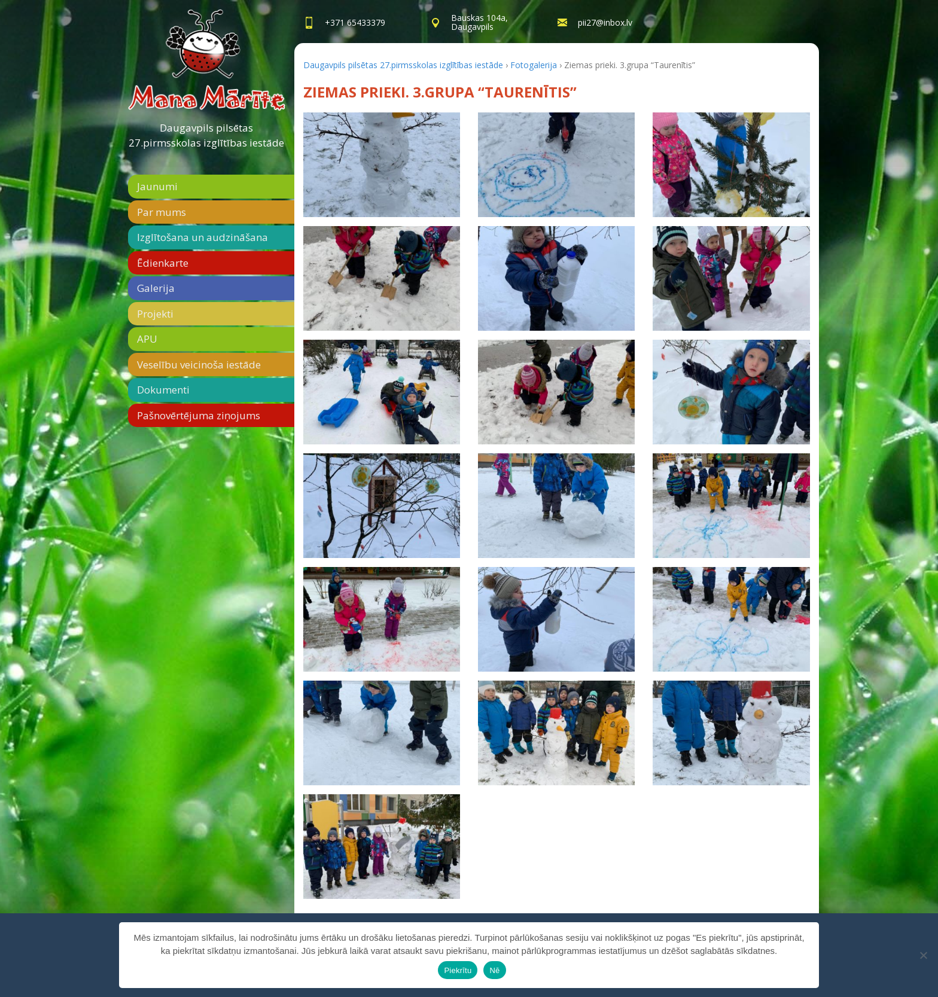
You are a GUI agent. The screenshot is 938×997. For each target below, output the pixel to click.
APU (147, 339)
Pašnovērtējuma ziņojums (198, 415)
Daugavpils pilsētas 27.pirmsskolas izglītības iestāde (206, 135)
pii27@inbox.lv (605, 22)
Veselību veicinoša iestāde (199, 364)
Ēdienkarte (162, 263)
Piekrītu (457, 970)
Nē (494, 970)
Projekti (155, 314)
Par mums (161, 212)
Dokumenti (163, 390)
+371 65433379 (355, 22)
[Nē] (923, 955)
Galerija (156, 288)
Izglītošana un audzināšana (202, 237)
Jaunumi (157, 186)
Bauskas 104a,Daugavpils (479, 22)
